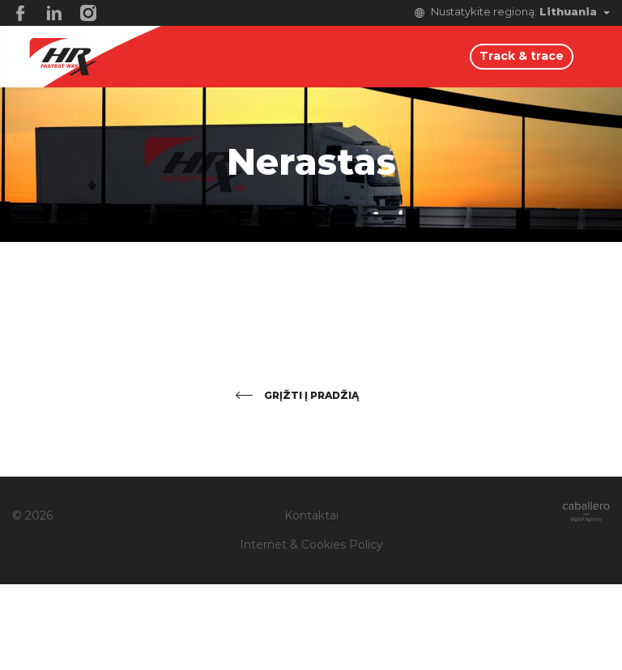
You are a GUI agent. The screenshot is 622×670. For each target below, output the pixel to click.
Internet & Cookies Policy (311, 545)
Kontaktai (311, 516)
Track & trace (521, 56)
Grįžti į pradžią (311, 396)
